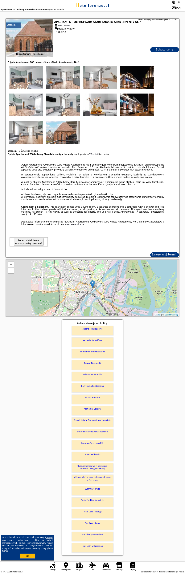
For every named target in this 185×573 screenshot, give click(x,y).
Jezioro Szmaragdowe (92, 328)
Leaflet (157, 315)
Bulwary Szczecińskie (92, 374)
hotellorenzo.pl (92, 5)
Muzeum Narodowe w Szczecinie (92, 431)
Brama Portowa (92, 397)
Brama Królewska (92, 454)
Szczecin (11, 24)
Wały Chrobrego (92, 488)
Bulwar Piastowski (92, 363)
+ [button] (11, 265)
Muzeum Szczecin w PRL (92, 443)
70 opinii (94, 154)
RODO (5, 551)
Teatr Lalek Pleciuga (92, 511)
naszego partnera (74, 224)
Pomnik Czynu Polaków (92, 534)
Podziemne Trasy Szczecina (92, 351)
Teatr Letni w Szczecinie (92, 546)
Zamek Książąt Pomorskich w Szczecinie (92, 420)
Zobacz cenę (164, 49)
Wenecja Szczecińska (92, 340)
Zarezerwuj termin (165, 254)
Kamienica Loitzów (92, 408)
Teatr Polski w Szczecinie (92, 500)
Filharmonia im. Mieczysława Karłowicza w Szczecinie (92, 478)
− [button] (11, 270)
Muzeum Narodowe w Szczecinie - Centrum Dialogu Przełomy (92, 467)
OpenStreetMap (171, 315)
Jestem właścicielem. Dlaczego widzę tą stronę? (28, 242)
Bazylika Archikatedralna (92, 386)
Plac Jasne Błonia (92, 523)
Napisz (181, 572)
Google (49, 537)
